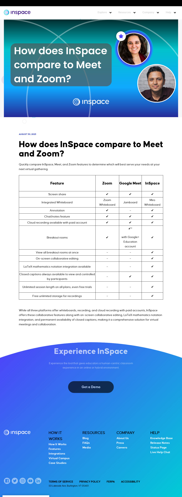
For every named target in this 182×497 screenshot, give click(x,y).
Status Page (158, 447)
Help (168, 12)
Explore (102, 12)
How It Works (57, 444)
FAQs (86, 442)
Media (87, 447)
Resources (124, 12)
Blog (86, 438)
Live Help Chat (160, 452)
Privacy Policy (89, 481)
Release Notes (160, 442)
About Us (122, 438)
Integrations (57, 453)
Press (120, 442)
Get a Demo (91, 387)
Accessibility (130, 481)
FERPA (111, 481)
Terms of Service (61, 481)
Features (55, 448)
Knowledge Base (161, 438)
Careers (121, 447)
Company (148, 12)
